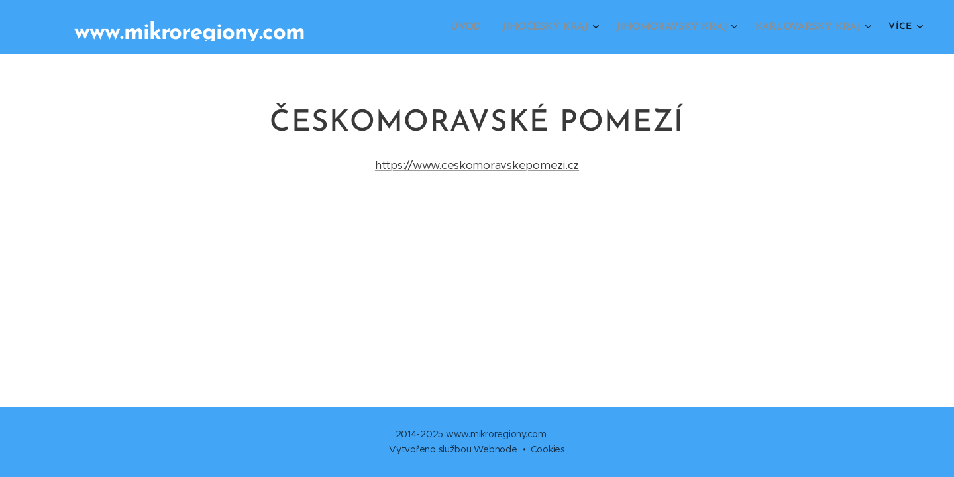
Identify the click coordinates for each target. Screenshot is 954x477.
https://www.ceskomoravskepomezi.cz (477, 165)
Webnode (495, 449)
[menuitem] (478, 27)
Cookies (548, 449)
